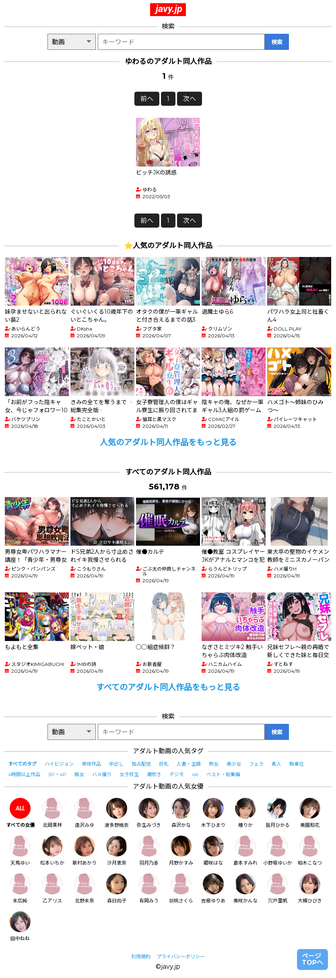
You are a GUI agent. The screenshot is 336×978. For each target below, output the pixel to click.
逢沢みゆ (84, 813)
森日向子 (116, 888)
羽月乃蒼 (148, 851)
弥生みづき (149, 813)
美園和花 (309, 813)
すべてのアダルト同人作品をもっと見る (168, 687)
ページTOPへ (312, 959)
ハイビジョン (59, 764)
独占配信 (141, 764)
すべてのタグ (22, 764)
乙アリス (52, 888)
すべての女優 (20, 813)
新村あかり (84, 851)
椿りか (245, 813)
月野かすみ (181, 851)
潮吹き (154, 774)
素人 (276, 764)
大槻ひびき (310, 888)
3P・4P (57, 774)
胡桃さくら (181, 888)
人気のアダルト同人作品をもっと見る (168, 442)
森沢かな (181, 813)
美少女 (234, 764)
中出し (116, 764)
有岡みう (148, 888)
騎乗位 (296, 764)
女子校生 (129, 774)
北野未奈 (84, 888)
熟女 (214, 764)
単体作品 (91, 764)
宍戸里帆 (277, 888)
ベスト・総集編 (223, 774)
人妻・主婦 (189, 764)
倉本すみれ (245, 851)
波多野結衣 (117, 813)
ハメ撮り (101, 774)
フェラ (256, 764)
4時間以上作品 (24, 774)
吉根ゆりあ (213, 888)
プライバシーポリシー (181, 956)
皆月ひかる (278, 813)
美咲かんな (245, 888)
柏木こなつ (310, 851)
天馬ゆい (20, 851)
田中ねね (20, 926)
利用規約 (140, 956)
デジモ (176, 774)
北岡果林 (52, 813)
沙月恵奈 (116, 851)
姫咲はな (213, 851)
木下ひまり (213, 813)
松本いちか (52, 851)
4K (195, 774)
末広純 (20, 888)
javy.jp (169, 8)
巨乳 (164, 764)
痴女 (79, 774)
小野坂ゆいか (277, 851)
